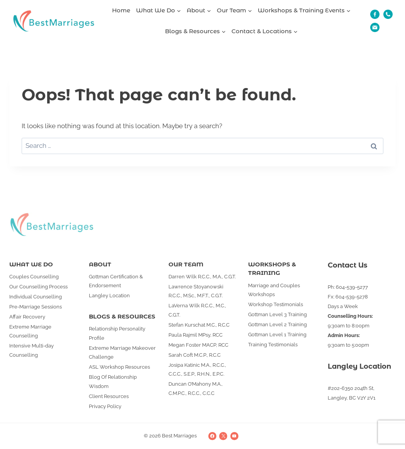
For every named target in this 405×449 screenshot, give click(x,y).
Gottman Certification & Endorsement (116, 281)
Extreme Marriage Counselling (30, 331)
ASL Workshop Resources (119, 367)
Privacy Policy (105, 406)
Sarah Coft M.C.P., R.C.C (194, 355)
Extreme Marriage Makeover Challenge (122, 352)
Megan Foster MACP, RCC (198, 345)
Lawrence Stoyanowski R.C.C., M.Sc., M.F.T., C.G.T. (195, 291)
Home (121, 10)
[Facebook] (212, 436)
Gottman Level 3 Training (277, 314)
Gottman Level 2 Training (277, 324)
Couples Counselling (34, 277)
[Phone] (388, 14)
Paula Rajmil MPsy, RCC (195, 335)
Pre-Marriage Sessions (35, 307)
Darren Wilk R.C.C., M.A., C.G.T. (202, 277)
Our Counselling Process (38, 287)
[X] (223, 436)
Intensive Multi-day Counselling (31, 350)
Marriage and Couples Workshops (274, 290)
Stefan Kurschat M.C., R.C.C (199, 325)
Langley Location (109, 295)
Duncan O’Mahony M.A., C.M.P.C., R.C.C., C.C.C (195, 388)
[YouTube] (234, 436)
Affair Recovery (27, 317)
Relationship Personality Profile (117, 333)
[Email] (374, 27)
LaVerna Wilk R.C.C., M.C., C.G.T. (197, 310)
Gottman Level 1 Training (277, 334)
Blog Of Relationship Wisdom (113, 381)
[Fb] (374, 14)
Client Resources (109, 396)
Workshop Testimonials (275, 304)
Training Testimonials (273, 344)
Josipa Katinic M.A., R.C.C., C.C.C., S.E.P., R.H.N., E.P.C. (197, 369)
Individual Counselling (35, 297)
